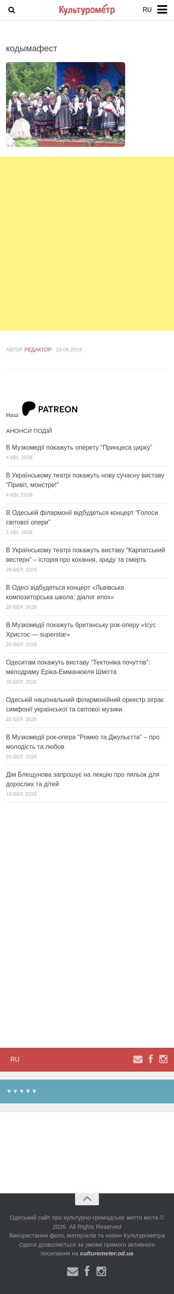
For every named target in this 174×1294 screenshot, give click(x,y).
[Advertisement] (87, 243)
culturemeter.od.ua (106, 1253)
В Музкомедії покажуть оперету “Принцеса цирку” (79, 447)
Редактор (38, 350)
